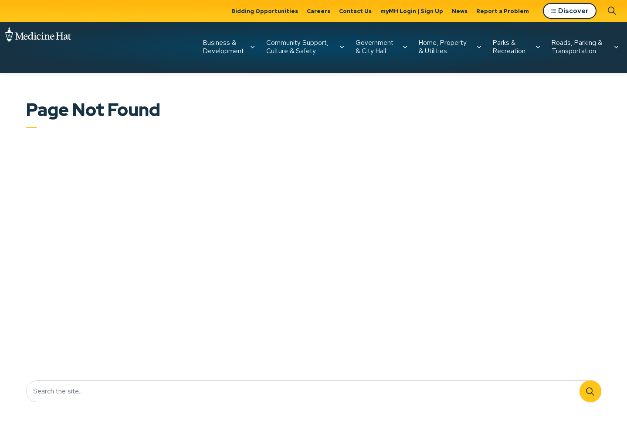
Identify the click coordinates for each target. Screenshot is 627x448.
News (460, 11)
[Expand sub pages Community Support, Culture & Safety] (341, 47)
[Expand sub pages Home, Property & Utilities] (478, 47)
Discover (570, 11)
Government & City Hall (374, 46)
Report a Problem (502, 11)
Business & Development (223, 46)
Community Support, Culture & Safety (297, 46)
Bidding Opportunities (264, 11)
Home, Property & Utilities (443, 46)
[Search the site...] (313, 391)
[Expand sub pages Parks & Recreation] (537, 47)
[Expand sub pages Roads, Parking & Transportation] (616, 47)
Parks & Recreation (509, 46)
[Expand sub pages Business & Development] (252, 47)
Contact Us (355, 11)
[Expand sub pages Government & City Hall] (404, 47)
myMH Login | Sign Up (411, 11)
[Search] (590, 391)
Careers (318, 11)
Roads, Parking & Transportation (577, 46)
